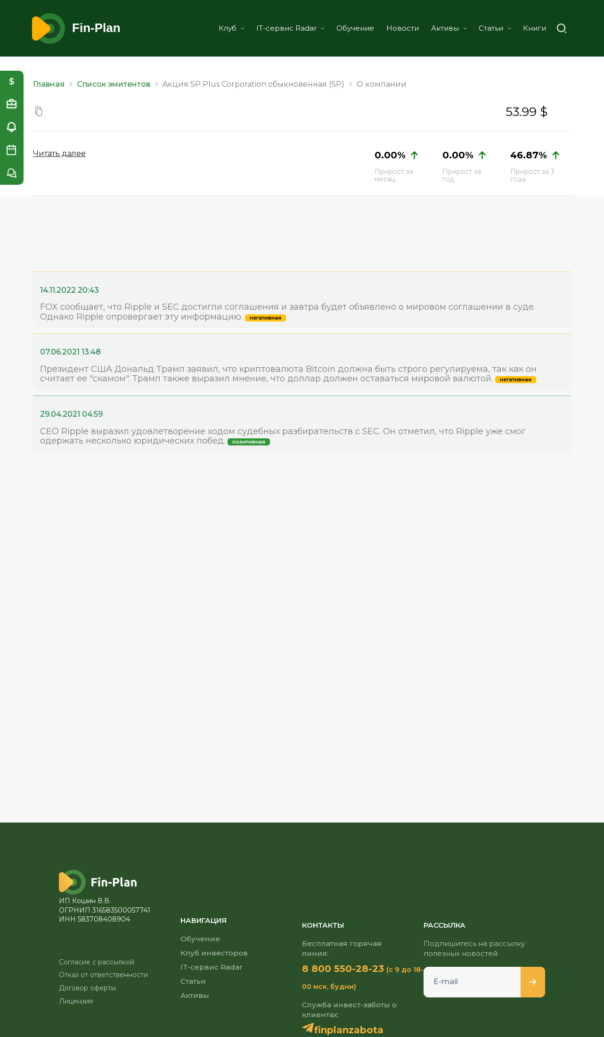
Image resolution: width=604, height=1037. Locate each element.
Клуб (231, 28)
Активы (448, 28)
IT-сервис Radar (290, 28)
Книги (534, 28)
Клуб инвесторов (214, 952)
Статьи (495, 28)
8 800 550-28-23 (343, 968)
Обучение (355, 28)
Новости (402, 28)
